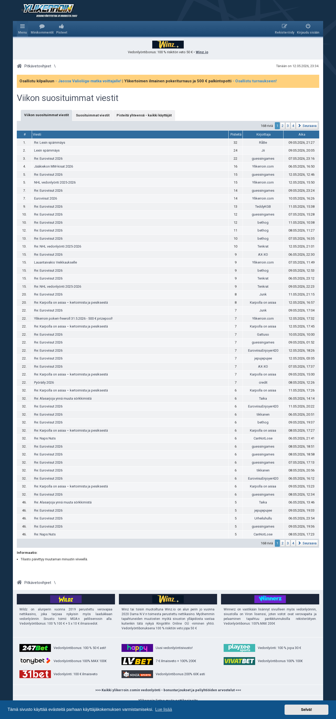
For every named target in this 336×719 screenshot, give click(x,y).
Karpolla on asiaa (263, 302)
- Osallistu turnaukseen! (255, 81)
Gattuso (263, 334)
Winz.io (202, 52)
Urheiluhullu (263, 518)
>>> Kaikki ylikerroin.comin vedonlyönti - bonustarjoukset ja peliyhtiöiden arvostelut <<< (168, 690)
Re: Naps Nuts (45, 438)
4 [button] (293, 126)
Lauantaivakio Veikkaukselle (55, 262)
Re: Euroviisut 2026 (48, 158)
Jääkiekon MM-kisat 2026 (53, 166)
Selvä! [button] (306, 709)
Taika (263, 398)
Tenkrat (263, 246)
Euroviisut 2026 (45, 198)
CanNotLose (263, 438)
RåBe (263, 142)
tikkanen (263, 414)
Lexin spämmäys (47, 150)
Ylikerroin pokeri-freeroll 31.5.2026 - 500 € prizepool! (73, 318)
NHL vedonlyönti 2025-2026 (55, 182)
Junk (263, 294)
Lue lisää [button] (163, 709)
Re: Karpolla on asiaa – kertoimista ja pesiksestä (71, 302)
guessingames (263, 158)
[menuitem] (42, 29)
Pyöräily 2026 (44, 382)
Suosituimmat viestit (92, 115)
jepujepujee (263, 358)
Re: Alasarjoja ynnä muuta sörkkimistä (63, 398)
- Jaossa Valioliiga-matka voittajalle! (88, 81)
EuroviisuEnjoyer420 (263, 350)
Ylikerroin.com (263, 166)
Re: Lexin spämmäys (49, 142)
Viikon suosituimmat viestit (67, 98)
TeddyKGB (263, 206)
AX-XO (263, 254)
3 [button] (288, 126)
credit (263, 382)
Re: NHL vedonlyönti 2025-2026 (57, 246)
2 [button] (283, 126)
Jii (263, 150)
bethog (263, 222)
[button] (307, 125)
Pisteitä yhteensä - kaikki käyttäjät (144, 115)
